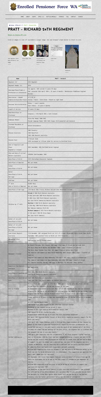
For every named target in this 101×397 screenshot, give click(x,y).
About (28, 16)
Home (22, 16)
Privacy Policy (21, 391)
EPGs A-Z (41, 16)
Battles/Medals (51, 16)
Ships (34, 16)
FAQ (67, 16)
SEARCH (80, 16)
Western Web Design (26, 389)
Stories (61, 16)
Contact (73, 16)
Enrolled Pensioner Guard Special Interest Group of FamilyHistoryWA (45, 387)
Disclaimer (12, 391)
